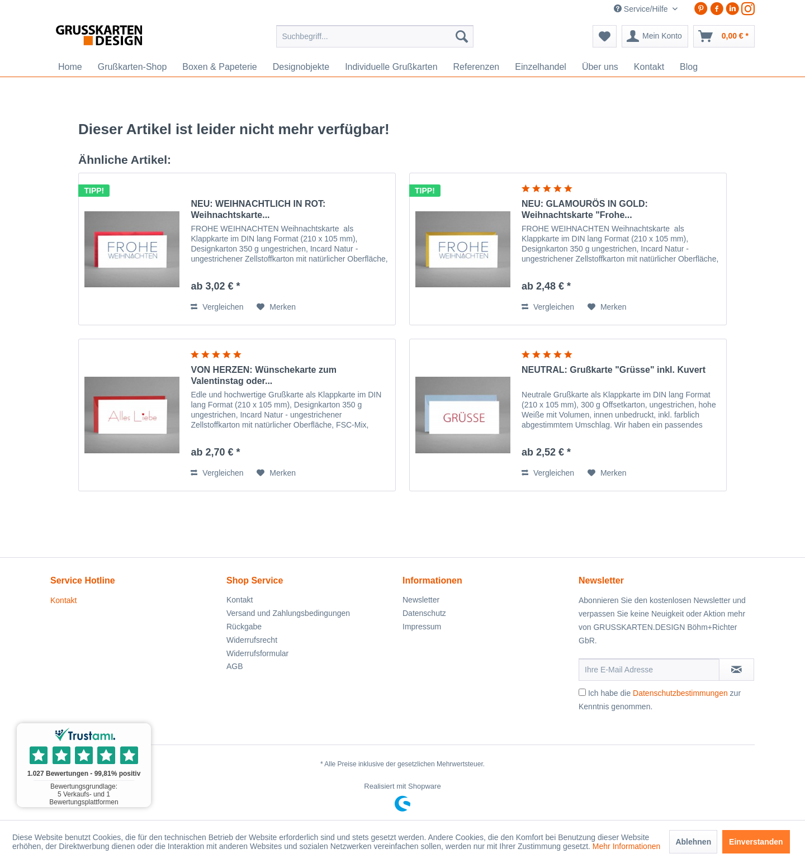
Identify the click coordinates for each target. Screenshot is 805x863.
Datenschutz (424, 613)
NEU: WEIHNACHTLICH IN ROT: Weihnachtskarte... (258, 209)
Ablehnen (693, 841)
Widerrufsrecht (251, 640)
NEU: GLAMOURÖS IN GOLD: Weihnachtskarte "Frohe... (585, 209)
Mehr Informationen (626, 846)
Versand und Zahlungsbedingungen (288, 613)
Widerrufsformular (257, 653)
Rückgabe (244, 626)
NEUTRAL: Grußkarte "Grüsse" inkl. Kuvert (613, 369)
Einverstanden (756, 841)
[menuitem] (374, 36)
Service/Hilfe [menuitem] (642, 8)
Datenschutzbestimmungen (680, 693)
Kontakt (63, 600)
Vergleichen (217, 306)
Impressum (421, 626)
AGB (234, 666)
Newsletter (420, 599)
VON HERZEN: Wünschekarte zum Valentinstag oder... (263, 375)
